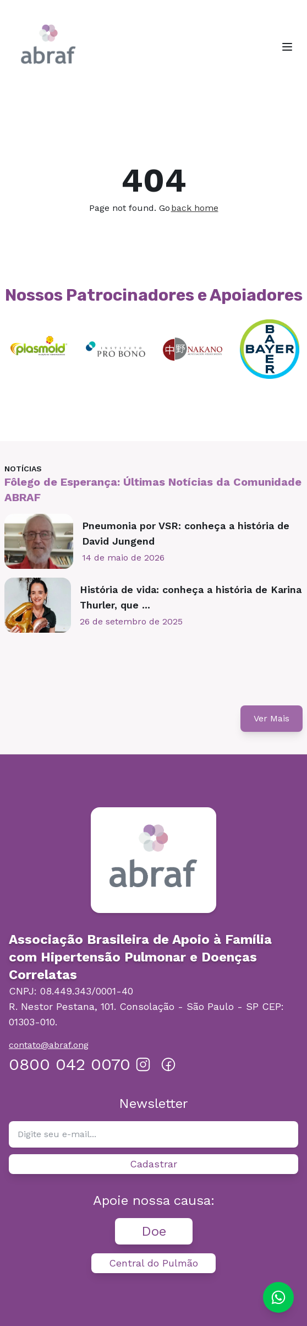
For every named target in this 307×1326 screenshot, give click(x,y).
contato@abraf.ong (49, 1045)
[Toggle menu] (287, 47)
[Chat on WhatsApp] (278, 1297)
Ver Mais (271, 718)
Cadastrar (153, 1164)
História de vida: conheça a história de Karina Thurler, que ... (190, 597)
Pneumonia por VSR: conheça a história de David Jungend (185, 533)
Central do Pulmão (153, 1263)
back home (194, 208)
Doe (153, 1231)
